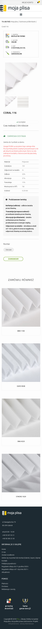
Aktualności (6, 572)
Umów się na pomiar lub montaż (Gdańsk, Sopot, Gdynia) (21, 558)
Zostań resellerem (8, 555)
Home (4, 549)
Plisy (18, 619)
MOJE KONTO (27, 2)
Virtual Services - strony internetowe (21, 624)
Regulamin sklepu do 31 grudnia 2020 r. (15, 566)
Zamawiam (13, 259)
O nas (4, 552)
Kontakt (4, 561)
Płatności (5, 583)
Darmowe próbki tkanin (27, 22)
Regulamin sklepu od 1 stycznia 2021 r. (15, 569)
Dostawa (5, 586)
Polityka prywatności (9, 563)
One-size (9, 249)
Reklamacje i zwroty (8, 589)
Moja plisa (14, 22)
